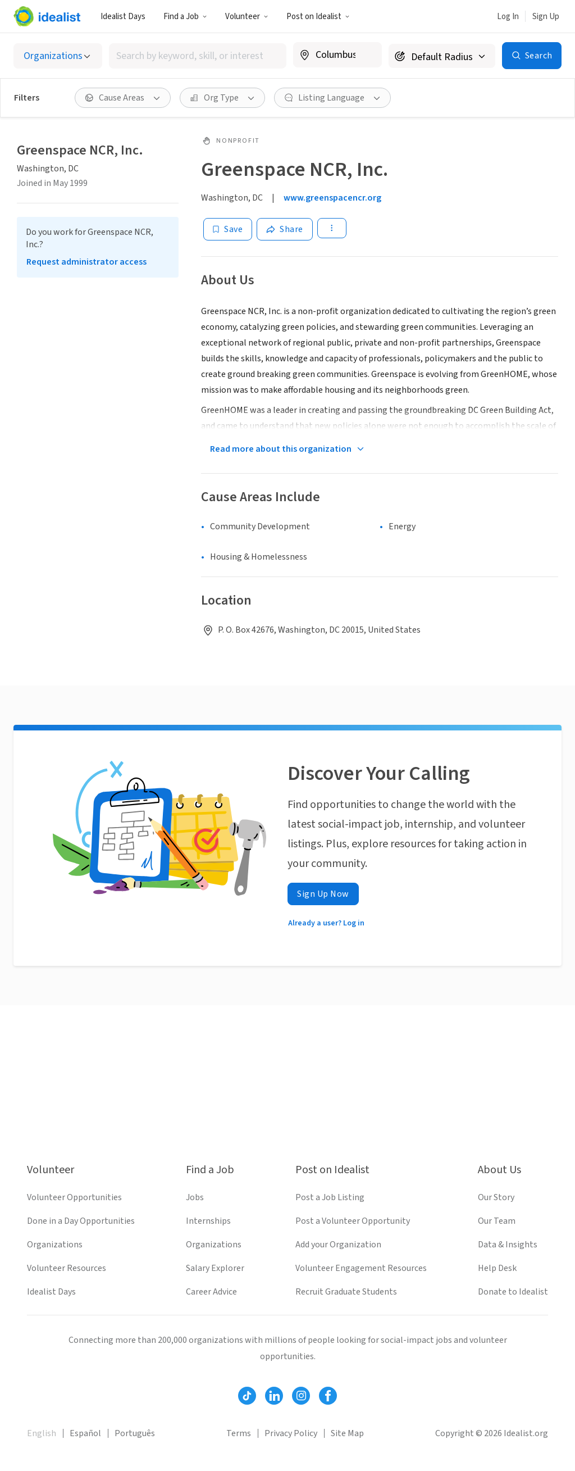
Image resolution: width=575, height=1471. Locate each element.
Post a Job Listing (329, 1197)
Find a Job (185, 16)
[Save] (227, 229)
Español (85, 1433)
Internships (208, 1221)
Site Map (347, 1433)
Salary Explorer (215, 1268)
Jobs (195, 1197)
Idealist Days (123, 16)
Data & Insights (507, 1244)
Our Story (496, 1197)
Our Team (496, 1221)
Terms (238, 1433)
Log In (508, 16)
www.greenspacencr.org (332, 197)
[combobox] (197, 56)
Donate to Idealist (513, 1292)
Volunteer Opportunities (74, 1197)
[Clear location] (366, 55)
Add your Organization (338, 1244)
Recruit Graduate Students (346, 1292)
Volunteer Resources (66, 1268)
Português (135, 1433)
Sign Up (545, 16)
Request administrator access (86, 262)
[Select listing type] (57, 56)
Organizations (55, 1244)
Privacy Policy (290, 1433)
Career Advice (211, 1292)
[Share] (285, 229)
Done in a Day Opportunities (81, 1221)
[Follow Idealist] (247, 1396)
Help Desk (497, 1268)
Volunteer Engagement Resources (361, 1268)
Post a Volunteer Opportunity (352, 1221)
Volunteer (246, 16)
